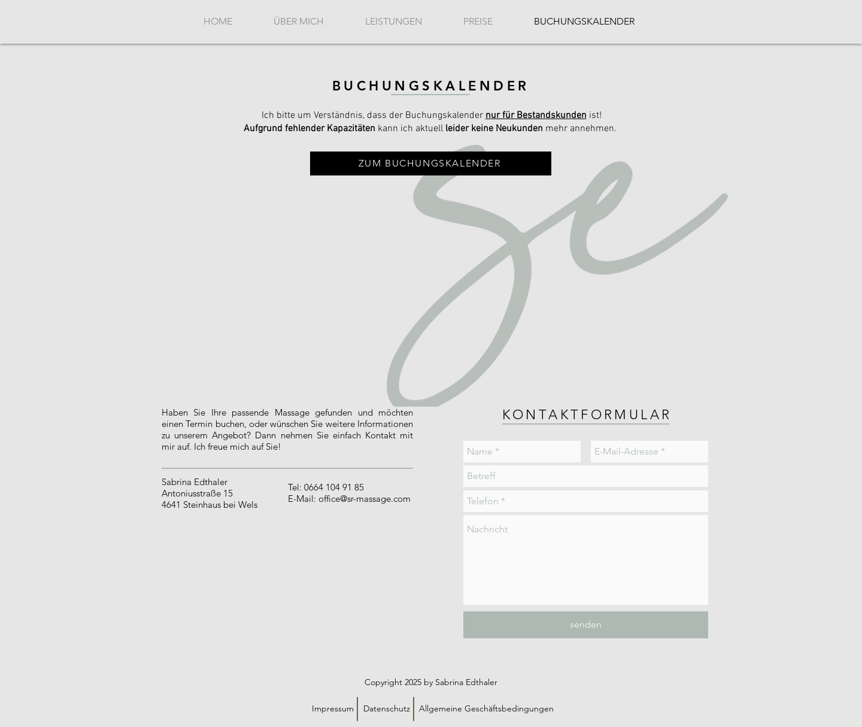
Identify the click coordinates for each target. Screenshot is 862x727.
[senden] (585, 624)
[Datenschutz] (386, 709)
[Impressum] (333, 709)
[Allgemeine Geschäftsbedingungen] (486, 709)
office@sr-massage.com (364, 498)
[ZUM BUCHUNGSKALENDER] (430, 163)
